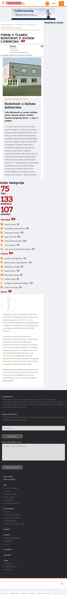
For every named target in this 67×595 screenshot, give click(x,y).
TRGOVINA (31, 25)
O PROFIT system (11, 566)
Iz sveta (7, 491)
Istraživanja (9, 500)
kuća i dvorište (10, 237)
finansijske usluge (12, 275)
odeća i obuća (10, 224)
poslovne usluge (11, 287)
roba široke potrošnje (11, 28)
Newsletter (8, 541)
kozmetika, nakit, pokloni (15, 228)
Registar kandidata (12, 538)
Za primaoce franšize (13, 515)
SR (54, 3)
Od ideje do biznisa (12, 503)
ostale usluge (10, 279)
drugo (4, 291)
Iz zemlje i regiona (11, 488)
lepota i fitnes (10, 271)
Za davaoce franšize (12, 518)
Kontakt (8, 569)
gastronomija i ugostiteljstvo (16, 262)
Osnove (7, 512)
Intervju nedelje (10, 494)
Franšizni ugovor (11, 521)
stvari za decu (10, 245)
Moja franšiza (10, 497)
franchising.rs (7, 25)
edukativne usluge (12, 267)
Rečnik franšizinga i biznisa (15, 524)
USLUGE (4, 253)
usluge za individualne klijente (17, 283)
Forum (20, 25)
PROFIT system (27, 320)
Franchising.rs (8, 355)
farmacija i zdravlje (12, 232)
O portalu (8, 563)
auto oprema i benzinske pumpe (18, 249)
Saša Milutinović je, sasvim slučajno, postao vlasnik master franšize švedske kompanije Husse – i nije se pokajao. (21, 116)
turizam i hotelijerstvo (14, 258)
